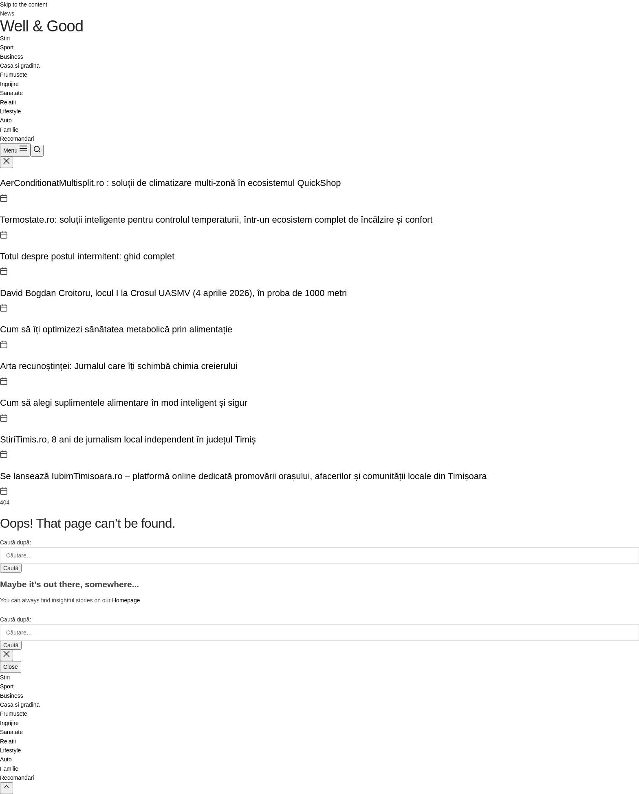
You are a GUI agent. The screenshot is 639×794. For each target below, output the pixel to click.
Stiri (5, 38)
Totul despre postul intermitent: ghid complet (87, 256)
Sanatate (11, 93)
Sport (6, 47)
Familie (9, 129)
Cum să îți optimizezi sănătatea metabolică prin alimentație (116, 329)
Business (11, 56)
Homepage (126, 600)
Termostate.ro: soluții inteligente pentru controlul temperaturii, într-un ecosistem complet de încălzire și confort (216, 220)
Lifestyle (10, 111)
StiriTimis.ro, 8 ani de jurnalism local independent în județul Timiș (128, 439)
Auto (6, 120)
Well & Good (41, 26)
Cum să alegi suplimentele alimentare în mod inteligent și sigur (123, 403)
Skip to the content (23, 4)
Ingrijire (9, 84)
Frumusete (13, 74)
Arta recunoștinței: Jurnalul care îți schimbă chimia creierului (118, 366)
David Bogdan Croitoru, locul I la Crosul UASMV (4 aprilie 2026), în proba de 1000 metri (173, 293)
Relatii (8, 102)
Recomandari (17, 138)
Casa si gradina (20, 65)
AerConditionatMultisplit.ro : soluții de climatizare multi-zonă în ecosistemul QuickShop (170, 183)
